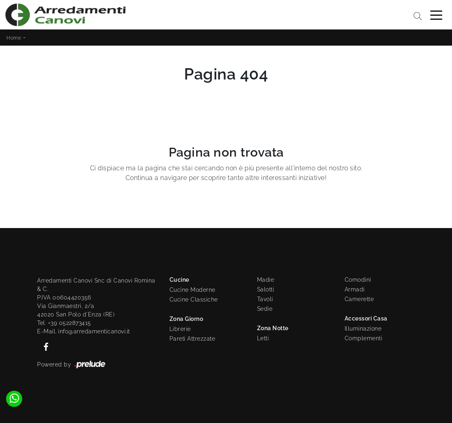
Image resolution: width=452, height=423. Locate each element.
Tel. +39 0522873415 (64, 323)
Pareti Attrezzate (193, 338)
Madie (265, 279)
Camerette (359, 299)
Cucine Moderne (193, 290)
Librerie (180, 329)
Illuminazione (363, 328)
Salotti (265, 289)
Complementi (364, 338)
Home (13, 38)
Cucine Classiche (194, 299)
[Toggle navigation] (436, 14)
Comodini (358, 279)
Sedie (265, 309)
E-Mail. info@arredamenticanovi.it (83, 331)
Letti (263, 338)
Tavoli (265, 299)
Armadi (355, 289)
